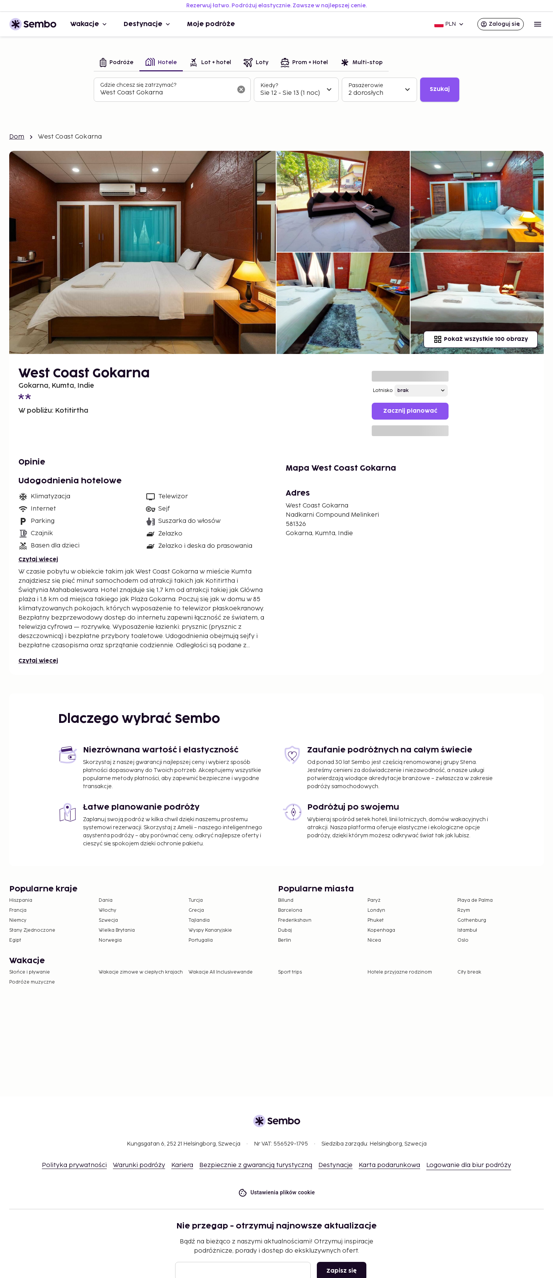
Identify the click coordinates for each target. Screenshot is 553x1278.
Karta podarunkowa (389, 1165)
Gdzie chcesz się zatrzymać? (138, 85)
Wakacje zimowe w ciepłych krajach (141, 972)
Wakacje (89, 24)
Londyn (376, 910)
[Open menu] (537, 24)
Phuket (376, 920)
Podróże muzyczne (32, 982)
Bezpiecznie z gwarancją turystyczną (255, 1165)
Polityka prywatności (74, 1165)
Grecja (196, 910)
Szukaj (440, 89)
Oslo (463, 940)
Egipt (15, 940)
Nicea (374, 940)
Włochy (107, 910)
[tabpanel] (276, 90)
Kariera (182, 1165)
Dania (106, 900)
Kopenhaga (381, 930)
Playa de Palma (475, 900)
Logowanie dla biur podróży (468, 1165)
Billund (285, 900)
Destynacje (148, 24)
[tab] (116, 63)
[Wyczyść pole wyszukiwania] (241, 89)
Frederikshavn (294, 920)
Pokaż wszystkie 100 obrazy (480, 339)
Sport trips (290, 972)
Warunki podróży (139, 1165)
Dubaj (285, 930)
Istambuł (467, 930)
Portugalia (201, 940)
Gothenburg (471, 920)
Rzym (463, 910)
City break (469, 972)
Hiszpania (20, 900)
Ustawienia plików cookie (276, 1192)
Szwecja (108, 920)
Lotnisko (383, 390)
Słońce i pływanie (29, 972)
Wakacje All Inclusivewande (221, 972)
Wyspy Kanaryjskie (210, 930)
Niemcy (17, 920)
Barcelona (290, 910)
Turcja (196, 900)
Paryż (374, 900)
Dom (16, 137)
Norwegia (110, 940)
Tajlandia (199, 920)
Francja (17, 910)
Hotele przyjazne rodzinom (400, 972)
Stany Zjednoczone (32, 930)
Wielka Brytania (117, 930)
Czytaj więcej (38, 559)
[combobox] (166, 93)
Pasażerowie (365, 85)
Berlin (284, 940)
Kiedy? (269, 85)
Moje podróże (211, 24)
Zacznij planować (410, 410)
